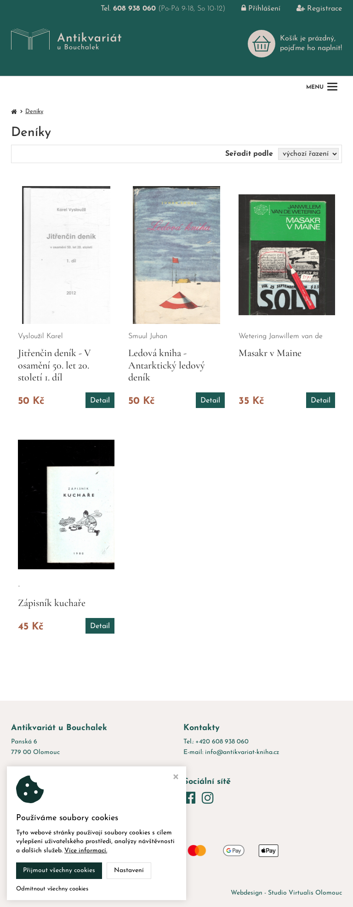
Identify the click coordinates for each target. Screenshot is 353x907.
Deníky (34, 111)
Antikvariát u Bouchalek (102, 893)
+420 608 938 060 (222, 741)
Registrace (312, 8)
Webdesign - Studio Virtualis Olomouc (286, 893)
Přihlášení (254, 8)
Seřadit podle (249, 154)
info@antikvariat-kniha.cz (242, 752)
